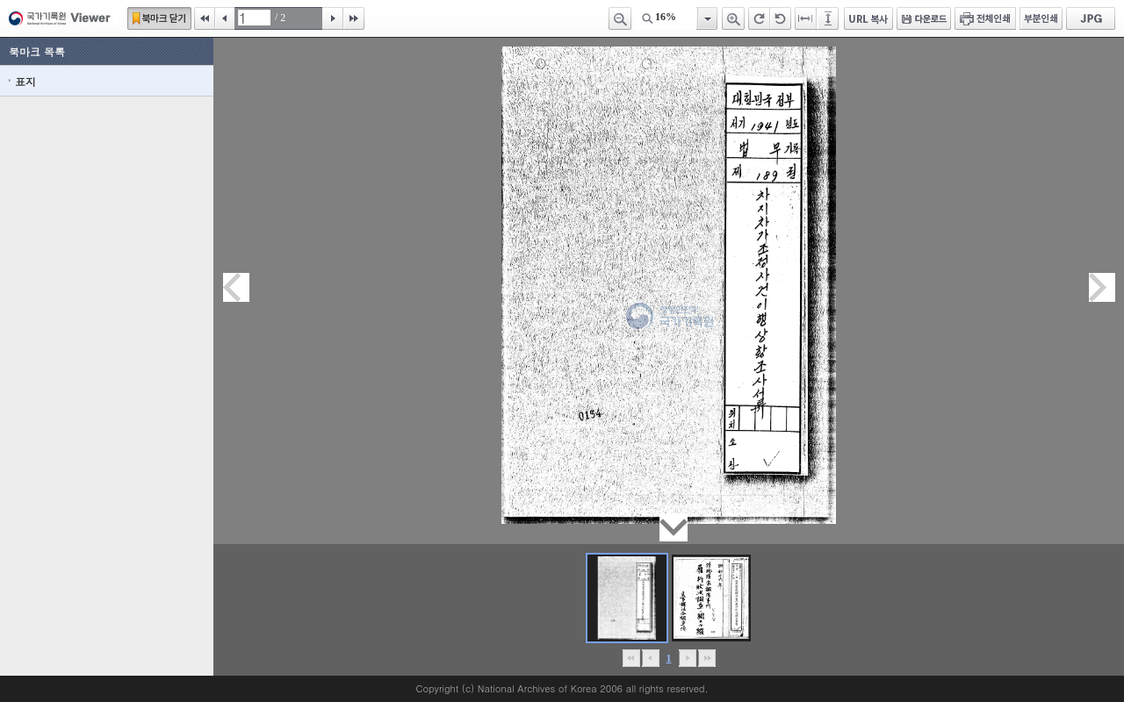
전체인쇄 (985, 18)
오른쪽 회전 (759, 18)
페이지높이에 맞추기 (829, 18)
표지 (25, 81)
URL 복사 (868, 18)
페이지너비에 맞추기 (806, 18)
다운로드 (924, 18)
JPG (1090, 18)
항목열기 (706, 18)
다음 (332, 18)
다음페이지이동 (1102, 287)
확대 (733, 18)
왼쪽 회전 (780, 18)
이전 (224, 18)
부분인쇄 (1041, 18)
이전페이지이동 (236, 287)
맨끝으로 (706, 658)
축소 (620, 18)
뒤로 (687, 658)
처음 (204, 18)
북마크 (159, 18)
